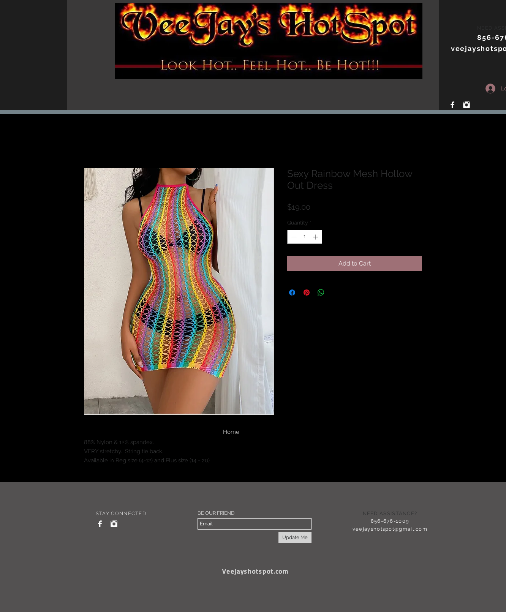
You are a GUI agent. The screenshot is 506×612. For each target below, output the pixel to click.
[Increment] (316, 237)
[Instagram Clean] (466, 104)
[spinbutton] (305, 237)
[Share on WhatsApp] (321, 292)
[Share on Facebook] (292, 292)
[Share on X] (335, 292)
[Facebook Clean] (452, 104)
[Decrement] (293, 237)
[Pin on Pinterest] (306, 292)
